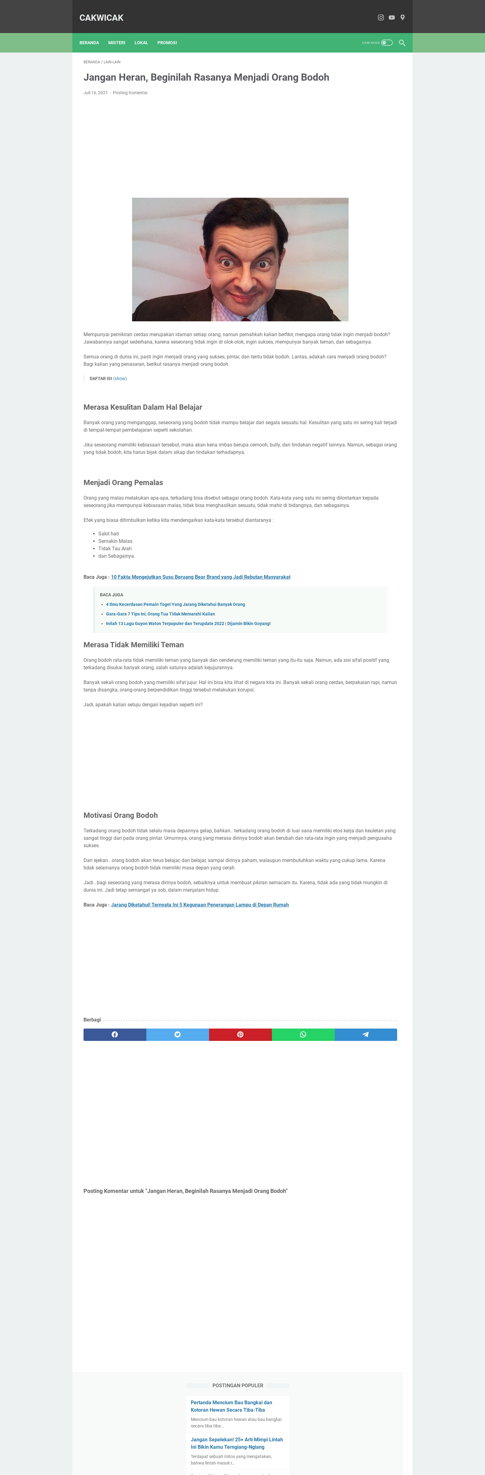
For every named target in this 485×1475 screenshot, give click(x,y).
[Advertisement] (190, 156)
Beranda (93, 32)
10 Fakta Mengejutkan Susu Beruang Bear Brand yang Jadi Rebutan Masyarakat (200, 620)
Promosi (171, 32)
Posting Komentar (130, 101)
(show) (120, 400)
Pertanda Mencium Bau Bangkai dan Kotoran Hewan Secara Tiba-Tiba (360, 84)
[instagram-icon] (377, 11)
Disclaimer (246, 1452)
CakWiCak (105, 11)
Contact (222, 1452)
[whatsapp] (232, 1115)
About (202, 1452)
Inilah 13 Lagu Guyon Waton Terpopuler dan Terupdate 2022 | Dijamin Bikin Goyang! (188, 667)
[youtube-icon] (388, 11)
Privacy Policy (275, 1452)
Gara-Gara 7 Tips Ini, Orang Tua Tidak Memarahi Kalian (160, 657)
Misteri (120, 32)
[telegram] (275, 1115)
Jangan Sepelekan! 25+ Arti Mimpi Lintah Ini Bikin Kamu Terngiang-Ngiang (354, 129)
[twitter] (147, 1115)
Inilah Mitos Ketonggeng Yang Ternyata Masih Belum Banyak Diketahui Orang (357, 255)
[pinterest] (190, 1115)
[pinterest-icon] (398, 11)
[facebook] (105, 1115)
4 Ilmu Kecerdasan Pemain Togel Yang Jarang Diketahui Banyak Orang (175, 648)
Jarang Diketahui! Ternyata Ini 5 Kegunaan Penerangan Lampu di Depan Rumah (200, 985)
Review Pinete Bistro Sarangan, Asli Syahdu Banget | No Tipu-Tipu (358, 173)
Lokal (145, 32)
